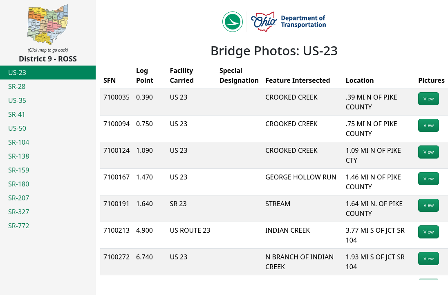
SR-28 (16, 86)
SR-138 (18, 156)
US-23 (17, 72)
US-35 (17, 100)
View (428, 98)
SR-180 (18, 183)
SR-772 (18, 225)
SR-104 (18, 142)
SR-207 (18, 197)
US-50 (17, 128)
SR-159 (18, 170)
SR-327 (18, 211)
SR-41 (16, 114)
